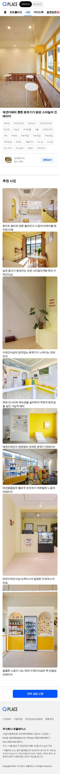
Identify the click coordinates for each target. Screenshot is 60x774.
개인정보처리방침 (34, 719)
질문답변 (37, 4)
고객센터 (7, 719)
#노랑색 (20, 148)
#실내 (16, 129)
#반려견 (31, 123)
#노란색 (8, 148)
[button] (55, 4)
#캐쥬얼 (49, 135)
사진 (27, 12)
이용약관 (18, 719)
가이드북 (38, 12)
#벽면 (14, 135)
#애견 (7, 123)
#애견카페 (19, 123)
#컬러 (30, 148)
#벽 (5, 135)
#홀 (37, 129)
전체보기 (47, 159)
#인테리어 (48, 129)
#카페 (7, 129)
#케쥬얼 (8, 142)
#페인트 (41, 148)
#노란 (40, 142)
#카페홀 (27, 129)
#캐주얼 (25, 135)
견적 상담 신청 (35, 693)
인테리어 (25, 4)
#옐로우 (29, 142)
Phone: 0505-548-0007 (38, 738)
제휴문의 (49, 719)
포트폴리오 (16, 12)
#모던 (18, 142)
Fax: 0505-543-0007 (12, 742)
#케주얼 (37, 135)
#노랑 (50, 142)
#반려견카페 (46, 123)
